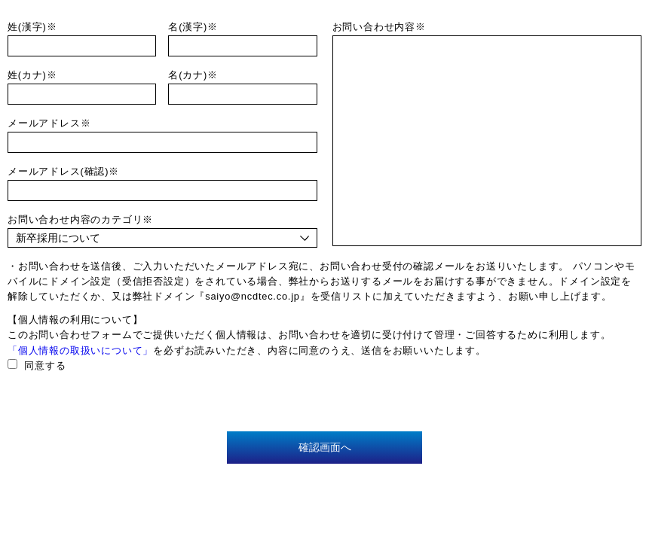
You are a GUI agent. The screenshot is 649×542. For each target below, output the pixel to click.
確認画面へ (324, 447)
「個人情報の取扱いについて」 (80, 350)
